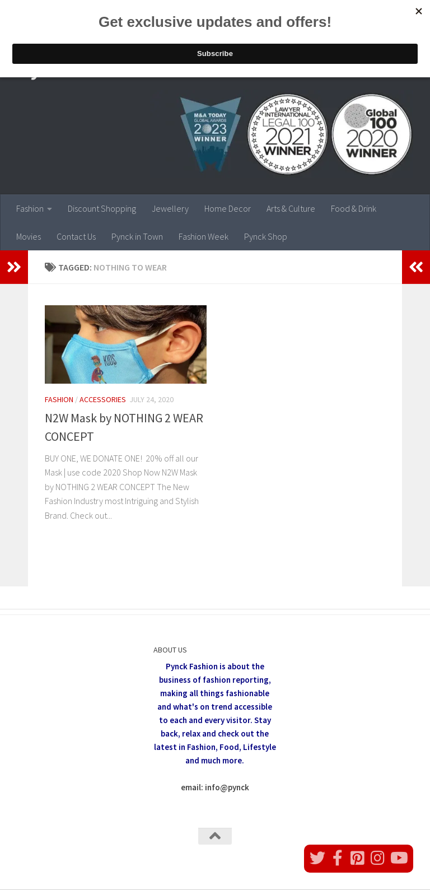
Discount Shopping (102, 208)
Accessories (103, 399)
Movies (28, 236)
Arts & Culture (291, 208)
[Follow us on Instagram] (378, 858)
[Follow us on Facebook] (337, 858)
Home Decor (227, 208)
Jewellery (170, 208)
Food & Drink (353, 208)
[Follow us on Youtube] (398, 858)
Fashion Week (203, 236)
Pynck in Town (137, 236)
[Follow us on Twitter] (317, 858)
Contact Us (76, 236)
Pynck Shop (265, 236)
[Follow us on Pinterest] (358, 858)
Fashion (30, 208)
